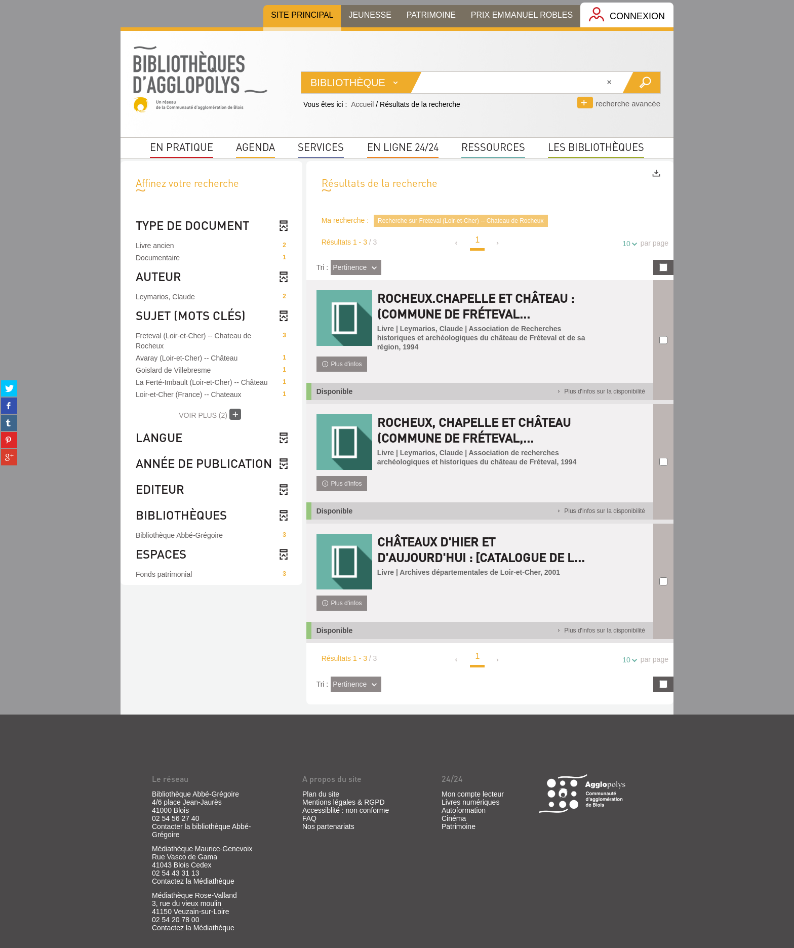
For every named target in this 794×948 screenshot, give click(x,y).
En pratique (181, 146)
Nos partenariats (328, 826)
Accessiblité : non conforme (345, 810)
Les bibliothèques (596, 146)
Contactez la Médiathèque (193, 881)
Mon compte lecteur (473, 794)
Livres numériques (470, 802)
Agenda (255, 146)
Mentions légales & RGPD (343, 802)
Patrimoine (458, 826)
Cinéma (454, 818)
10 (627, 244)
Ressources (493, 146)
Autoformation (464, 810)
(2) (210, 414)
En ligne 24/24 (403, 146)
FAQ (309, 818)
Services (321, 146)
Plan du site (320, 794)
